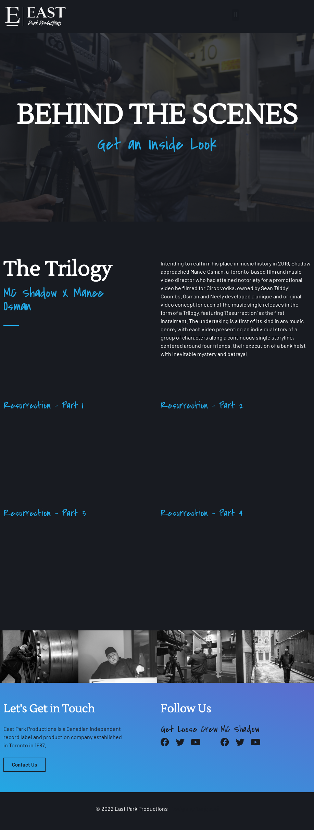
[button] (235, 15)
